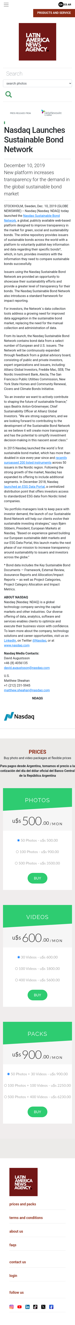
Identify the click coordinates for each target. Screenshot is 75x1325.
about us (16, 1231)
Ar (69, 4)
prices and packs (22, 1204)
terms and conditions (26, 1218)
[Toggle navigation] (6, 5)
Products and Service (54, 13)
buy (37, 878)
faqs (12, 1245)
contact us (17, 1262)
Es (65, 4)
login (13, 1276)
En (61, 4)
